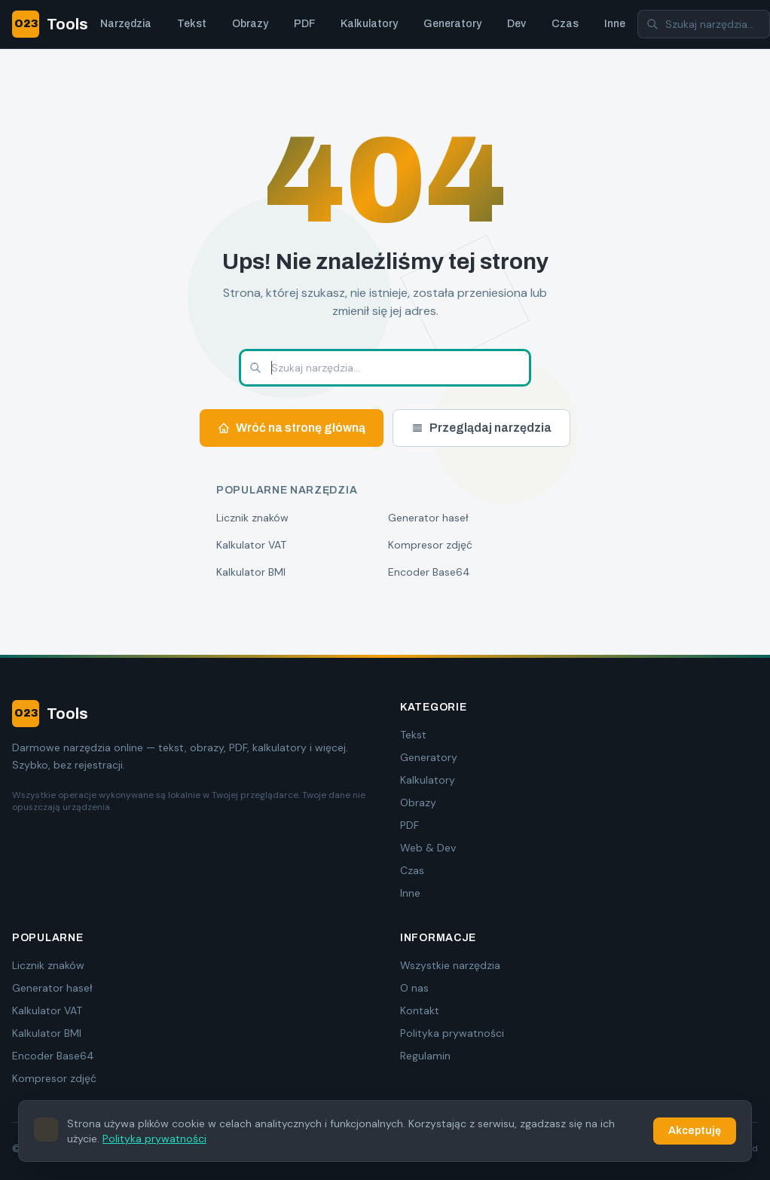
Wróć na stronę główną (291, 427)
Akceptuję (694, 1130)
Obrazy (250, 23)
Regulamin (425, 1055)
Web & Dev (428, 847)
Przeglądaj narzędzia (481, 427)
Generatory (452, 23)
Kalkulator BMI (251, 572)
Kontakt (419, 1010)
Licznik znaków (252, 517)
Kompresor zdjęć (430, 545)
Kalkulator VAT (251, 545)
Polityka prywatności (452, 1033)
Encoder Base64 (429, 572)
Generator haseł (428, 517)
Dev (516, 23)
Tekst (191, 23)
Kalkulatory (369, 23)
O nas (414, 988)
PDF (304, 23)
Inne (614, 23)
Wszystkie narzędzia (450, 965)
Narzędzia (125, 23)
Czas (565, 23)
